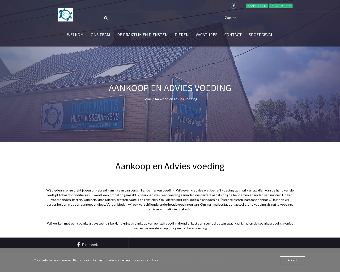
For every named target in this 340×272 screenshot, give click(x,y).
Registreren (281, 6)
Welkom (75, 34)
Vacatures (206, 34)
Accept (292, 260)
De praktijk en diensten (142, 34)
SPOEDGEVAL (261, 34)
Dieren (182, 34)
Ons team (100, 34)
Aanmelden (257, 6)
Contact (233, 34)
